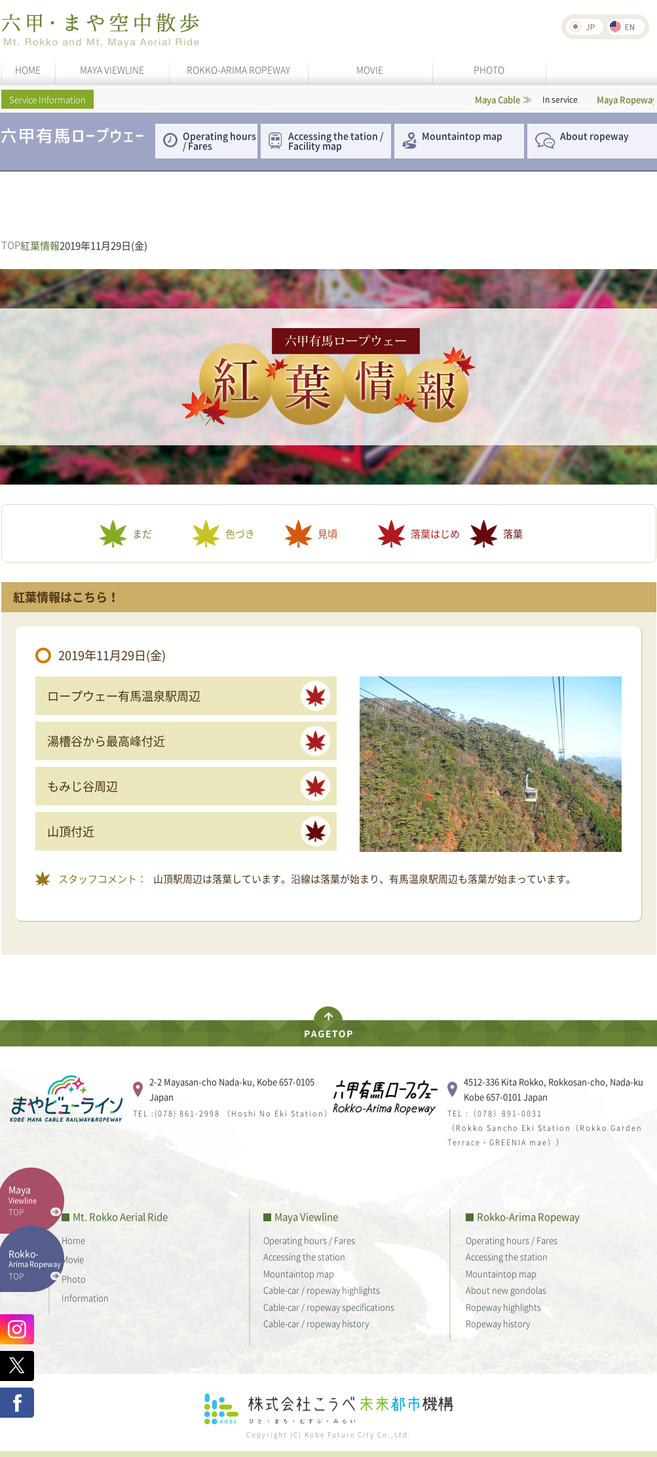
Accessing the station (304, 1256)
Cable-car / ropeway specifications (328, 1306)
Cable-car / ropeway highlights (321, 1289)
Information (85, 1297)
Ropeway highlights (503, 1306)
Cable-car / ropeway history (316, 1323)
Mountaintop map (462, 135)
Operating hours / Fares (219, 140)
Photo (74, 1278)
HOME (28, 69)
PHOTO (489, 69)
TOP (10, 245)
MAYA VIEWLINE (112, 69)
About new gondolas (506, 1289)
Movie (73, 1259)
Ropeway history (498, 1323)
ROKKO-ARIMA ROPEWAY (238, 69)
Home (73, 1240)
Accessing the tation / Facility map (335, 140)
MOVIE (369, 69)
